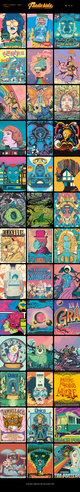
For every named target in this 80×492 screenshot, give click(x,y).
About (20, 5)
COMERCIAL (12, 5)
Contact (6, 6)
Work (5, 5)
